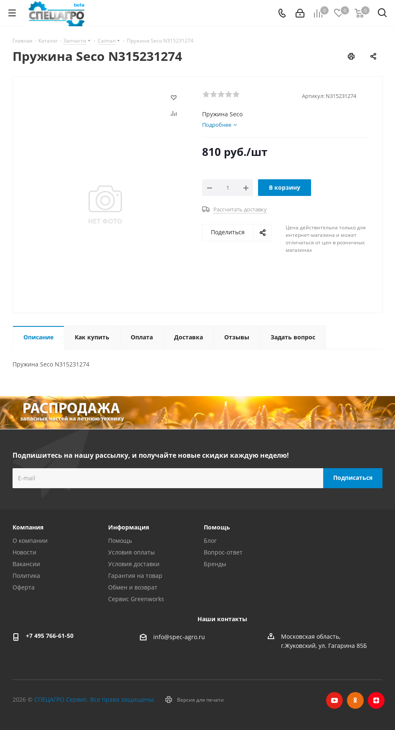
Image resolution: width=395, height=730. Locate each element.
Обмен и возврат (132, 587)
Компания (28, 527)
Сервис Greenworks (136, 599)
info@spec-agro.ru (179, 637)
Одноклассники (355, 700)
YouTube (334, 700)
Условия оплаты (131, 552)
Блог (210, 540)
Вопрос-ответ (223, 552)
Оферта (24, 587)
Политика (26, 575)
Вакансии (26, 564)
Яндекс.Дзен (376, 700)
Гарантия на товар (135, 575)
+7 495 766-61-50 (49, 636)
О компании (30, 540)
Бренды (215, 564)
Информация (128, 527)
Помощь (120, 540)
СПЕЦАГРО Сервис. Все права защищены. (94, 699)
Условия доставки (134, 564)
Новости (24, 552)
